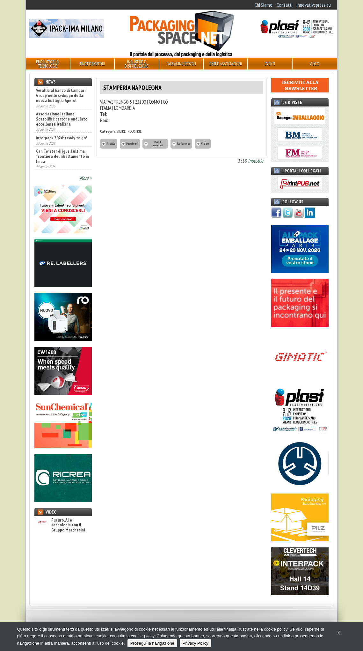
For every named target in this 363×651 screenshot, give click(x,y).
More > (86, 178)
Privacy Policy (195, 643)
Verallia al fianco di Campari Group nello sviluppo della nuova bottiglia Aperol (60, 95)
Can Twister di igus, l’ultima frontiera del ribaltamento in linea (62, 156)
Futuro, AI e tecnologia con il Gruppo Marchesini (59, 525)
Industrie (255, 160)
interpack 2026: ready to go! (61, 137)
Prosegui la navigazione (152, 643)
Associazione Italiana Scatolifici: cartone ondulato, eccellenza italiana (62, 119)
